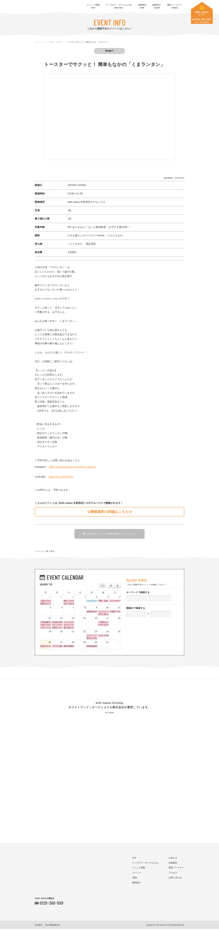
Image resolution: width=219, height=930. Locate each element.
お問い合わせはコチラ (202, 13)
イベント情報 (93, 6)
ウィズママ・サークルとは (119, 6)
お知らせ (173, 859)
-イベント (136, 874)
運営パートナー (174, 6)
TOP (134, 859)
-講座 (134, 879)
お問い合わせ (175, 879)
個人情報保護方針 (52, 926)
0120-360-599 (51, 904)
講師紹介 (156, 6)
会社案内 (38, 926)
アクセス (173, 874)
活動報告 (142, 6)
